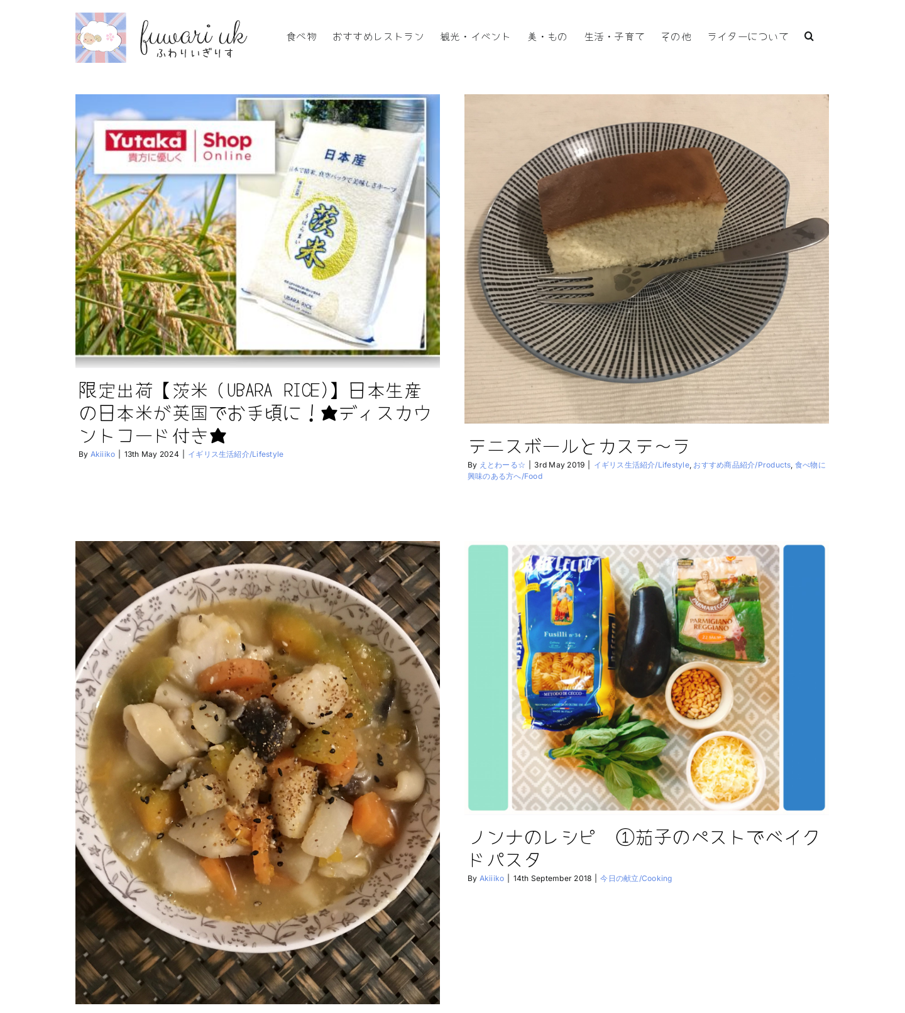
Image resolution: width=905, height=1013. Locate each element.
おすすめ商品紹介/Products (730, 464)
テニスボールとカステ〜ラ (567, 445)
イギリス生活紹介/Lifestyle (235, 454)
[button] (809, 34)
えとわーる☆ (490, 464)
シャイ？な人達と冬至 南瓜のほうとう (296, 982)
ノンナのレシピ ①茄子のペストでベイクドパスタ (606, 846)
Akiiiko (103, 454)
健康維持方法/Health (388, 1002)
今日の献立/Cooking (312, 1002)
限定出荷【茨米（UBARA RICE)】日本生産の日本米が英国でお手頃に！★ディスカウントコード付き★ (255, 411)
